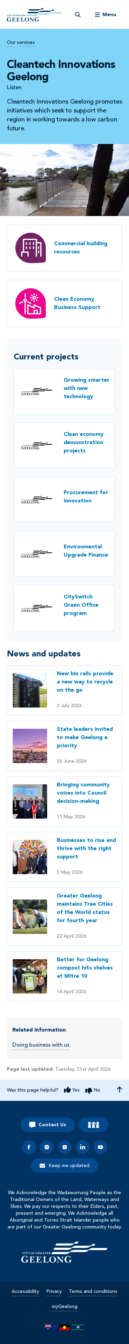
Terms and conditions (93, 1291)
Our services (21, 42)
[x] (65, 1147)
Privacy (54, 1291)
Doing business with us (40, 1045)
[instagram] (47, 1147)
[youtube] (100, 1147)
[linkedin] (82, 1147)
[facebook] (29, 1147)
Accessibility (25, 1291)
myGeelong (64, 1306)
